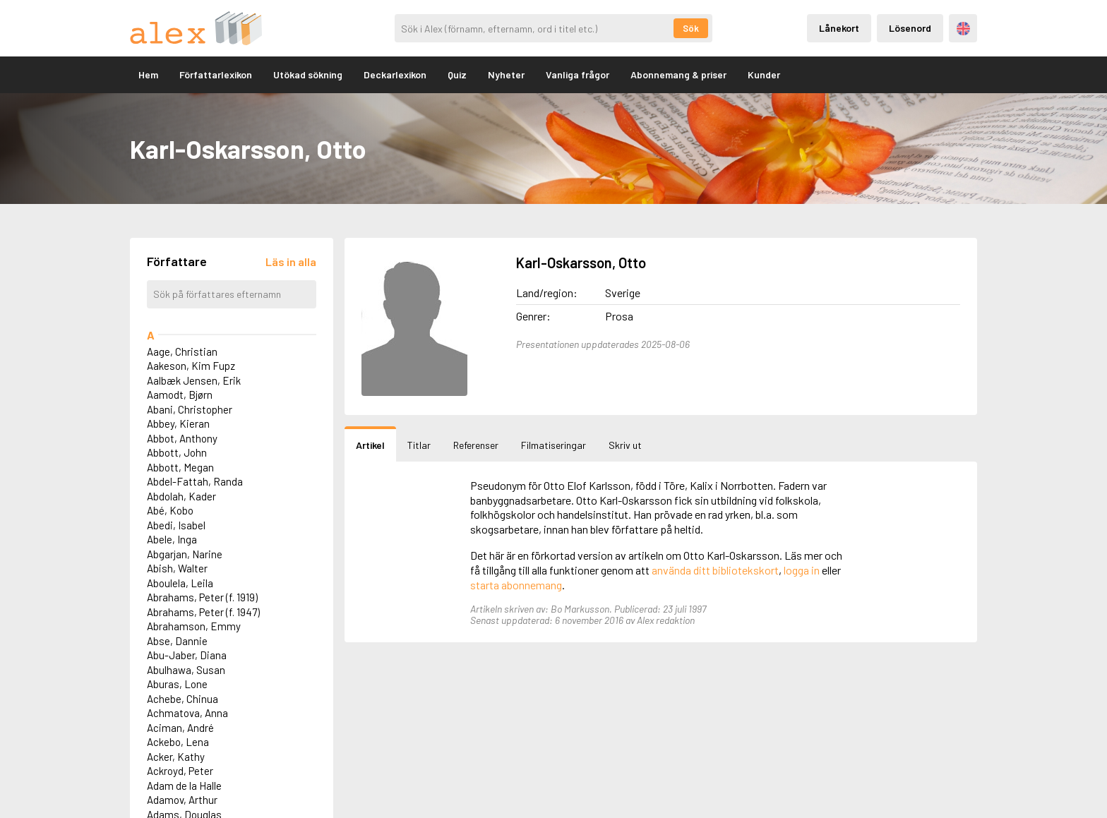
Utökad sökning (307, 74)
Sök (691, 28)
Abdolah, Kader (181, 496)
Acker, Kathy (176, 756)
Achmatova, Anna (187, 712)
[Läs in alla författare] (290, 261)
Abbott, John (177, 452)
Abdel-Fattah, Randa (195, 481)
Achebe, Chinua (182, 698)
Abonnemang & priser (678, 74)
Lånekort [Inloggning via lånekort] (839, 28)
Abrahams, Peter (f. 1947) (203, 612)
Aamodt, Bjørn (180, 394)
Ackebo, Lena (178, 741)
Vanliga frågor (577, 74)
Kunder (764, 74)
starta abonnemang (516, 584)
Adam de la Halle (184, 785)
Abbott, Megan (180, 467)
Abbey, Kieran (178, 423)
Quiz (457, 74)
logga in (802, 570)
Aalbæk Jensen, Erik (194, 380)
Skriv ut (625, 445)
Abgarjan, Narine (184, 554)
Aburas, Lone (177, 684)
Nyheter (506, 74)
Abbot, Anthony (182, 438)
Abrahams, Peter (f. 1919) (202, 597)
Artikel (370, 445)
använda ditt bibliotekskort (715, 570)
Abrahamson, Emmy (194, 626)
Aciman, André (180, 727)
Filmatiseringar (553, 445)
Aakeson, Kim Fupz (191, 365)
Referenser (475, 445)
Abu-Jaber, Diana (187, 655)
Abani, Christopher (189, 409)
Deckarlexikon (395, 74)
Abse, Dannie (177, 640)
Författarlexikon (215, 74)
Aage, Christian (182, 351)
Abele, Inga (172, 539)
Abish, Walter (177, 568)
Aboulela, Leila (180, 583)
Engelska (963, 28)
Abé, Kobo (170, 510)
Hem (148, 74)
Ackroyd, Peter (180, 770)
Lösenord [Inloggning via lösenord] (910, 28)
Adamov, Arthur (182, 799)
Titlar (419, 445)
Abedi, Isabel (176, 525)
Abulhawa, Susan (186, 669)
